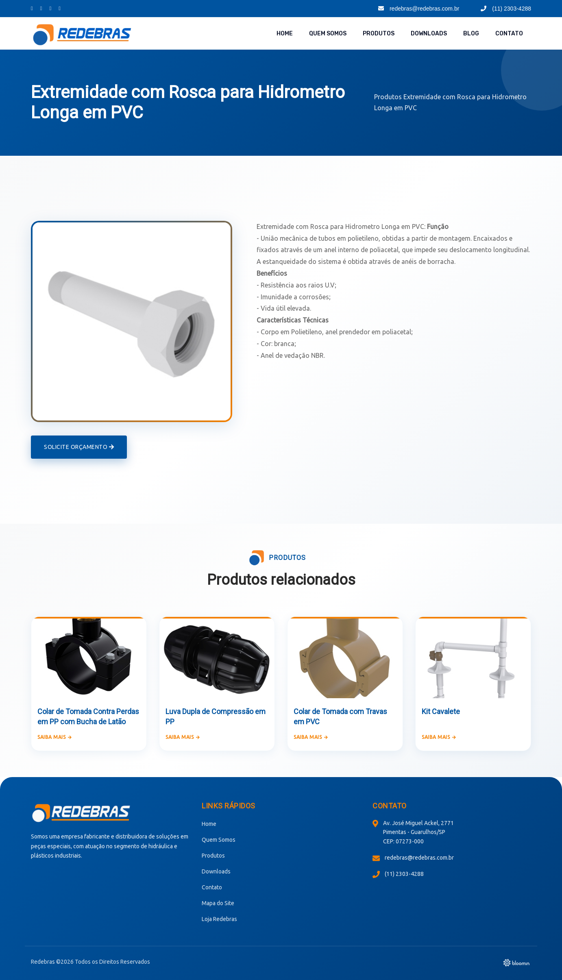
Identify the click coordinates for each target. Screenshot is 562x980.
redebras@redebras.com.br (418, 8)
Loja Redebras (219, 918)
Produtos (378, 33)
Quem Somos (327, 33)
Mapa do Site (218, 902)
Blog (471, 33)
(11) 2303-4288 (506, 8)
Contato (509, 33)
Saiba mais (54, 736)
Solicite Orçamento (79, 446)
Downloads (429, 33)
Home (285, 33)
